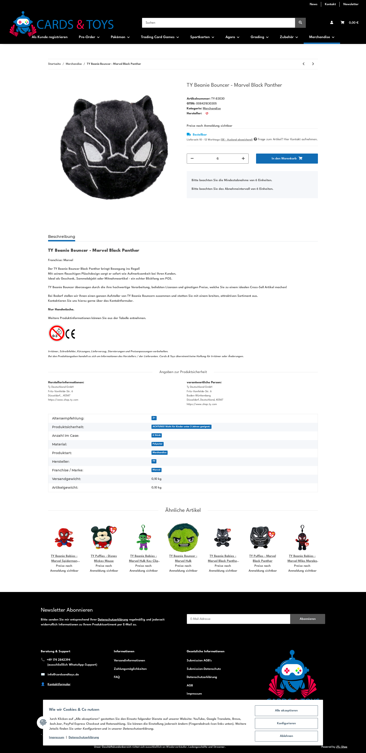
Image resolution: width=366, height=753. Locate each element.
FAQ (117, 677)
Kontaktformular (59, 684)
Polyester (157, 444)
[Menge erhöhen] (243, 158)
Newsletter (351, 4)
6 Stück (157, 435)
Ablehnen (284, 736)
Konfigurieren (284, 724)
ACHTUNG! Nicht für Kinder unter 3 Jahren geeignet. (181, 427)
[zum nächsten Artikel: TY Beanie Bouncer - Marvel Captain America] (313, 64)
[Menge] (217, 158)
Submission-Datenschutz (204, 669)
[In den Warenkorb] (52, 79)
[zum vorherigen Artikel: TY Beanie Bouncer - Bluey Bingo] (303, 64)
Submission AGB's (199, 660)
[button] (332, 23)
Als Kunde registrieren (50, 37)
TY (154, 461)
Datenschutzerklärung (113, 619)
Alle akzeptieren (285, 712)
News (313, 4)
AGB (190, 685)
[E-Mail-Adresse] (238, 619)
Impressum (194, 693)
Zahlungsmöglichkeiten (130, 669)
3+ (154, 418)
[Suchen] (218, 23)
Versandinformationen (129, 660)
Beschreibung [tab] (61, 236)
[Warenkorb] (349, 23)
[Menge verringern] (192, 158)
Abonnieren (308, 618)
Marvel (156, 470)
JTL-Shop (341, 747)
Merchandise (212, 108)
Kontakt (330, 4)
